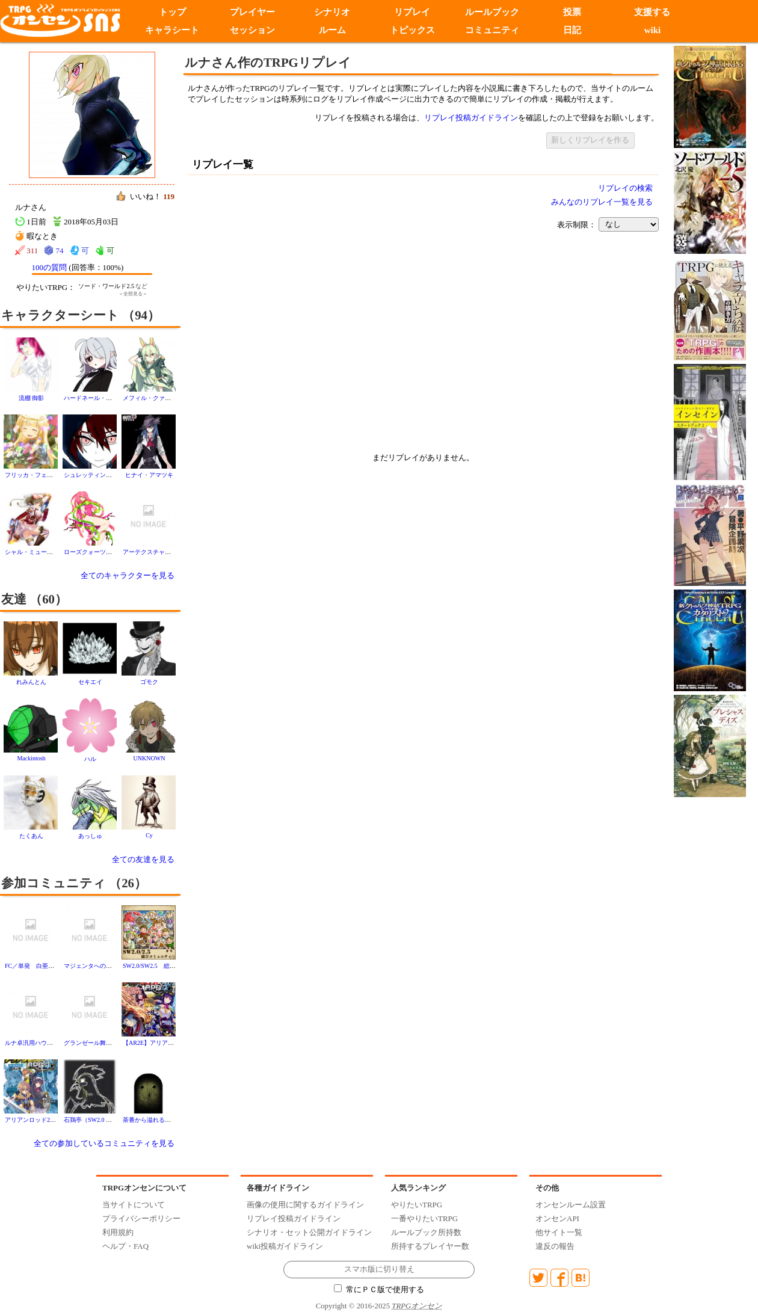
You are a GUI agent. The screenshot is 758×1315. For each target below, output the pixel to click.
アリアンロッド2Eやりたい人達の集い (56, 1119)
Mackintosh (31, 758)
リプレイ (412, 12)
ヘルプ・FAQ (125, 1246)
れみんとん (31, 682)
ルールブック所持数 (426, 1232)
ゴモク (149, 682)
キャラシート (172, 30)
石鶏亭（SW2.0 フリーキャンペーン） (115, 1119)
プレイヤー (252, 12)
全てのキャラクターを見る (127, 575)
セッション (252, 30)
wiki (652, 30)
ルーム (332, 30)
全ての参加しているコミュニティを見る (104, 1143)
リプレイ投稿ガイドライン (471, 117)
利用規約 (118, 1232)
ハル (90, 759)
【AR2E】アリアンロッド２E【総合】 (174, 1042)
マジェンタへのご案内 (94, 965)
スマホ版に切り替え (379, 1269)
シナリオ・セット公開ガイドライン (309, 1232)
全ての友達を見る (143, 859)
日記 (572, 30)
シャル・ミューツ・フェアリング (50, 552)
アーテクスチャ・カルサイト (162, 552)
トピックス (412, 30)
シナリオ (332, 12)
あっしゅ (90, 836)
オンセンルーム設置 (570, 1204)
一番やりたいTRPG (424, 1218)
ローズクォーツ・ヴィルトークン (109, 552)
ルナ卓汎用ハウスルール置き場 (47, 1042)
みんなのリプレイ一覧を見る (602, 201)
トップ (172, 12)
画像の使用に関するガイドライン (305, 1204)
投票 (572, 12)
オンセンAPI (557, 1218)
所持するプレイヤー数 (430, 1246)
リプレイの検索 (625, 187)
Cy (149, 835)
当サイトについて (133, 1204)
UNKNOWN (149, 758)
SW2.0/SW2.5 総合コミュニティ (167, 965)
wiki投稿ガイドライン (285, 1246)
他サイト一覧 (558, 1232)
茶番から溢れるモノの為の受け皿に (171, 1119)
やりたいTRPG (416, 1204)
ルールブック (492, 12)
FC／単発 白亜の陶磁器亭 (41, 965)
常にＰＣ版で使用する (379, 1290)
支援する (652, 12)
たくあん (31, 836)
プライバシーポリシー (141, 1218)
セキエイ (90, 682)
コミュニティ (492, 30)
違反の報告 (555, 1246)
